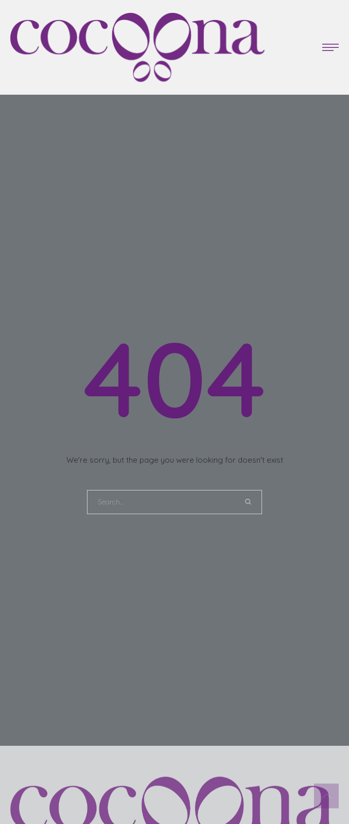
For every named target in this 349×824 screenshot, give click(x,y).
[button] (330, 47)
